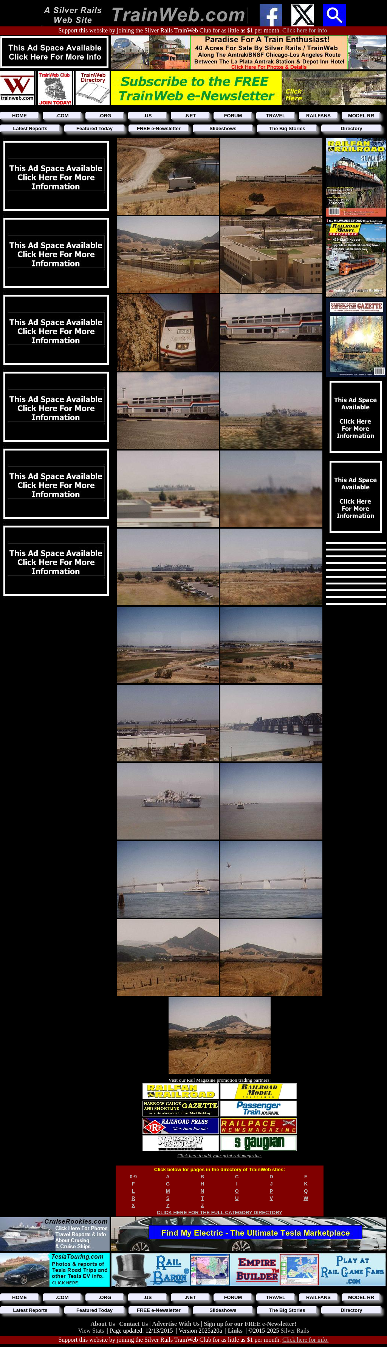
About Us (103, 1324)
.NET (190, 115)
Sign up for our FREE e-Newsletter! (250, 1324)
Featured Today (94, 128)
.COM (62, 115)
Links (235, 1330)
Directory (351, 128)
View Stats (91, 1330)
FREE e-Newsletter (159, 128)
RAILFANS (318, 115)
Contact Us (134, 1324)
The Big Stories (287, 128)
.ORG (105, 115)
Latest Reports (30, 128)
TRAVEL (275, 115)
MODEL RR (361, 115)
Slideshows (223, 128)
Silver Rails (295, 1330)
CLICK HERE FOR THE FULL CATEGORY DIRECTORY (219, 1212)
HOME (19, 115)
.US (148, 115)
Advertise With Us (176, 1324)
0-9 (133, 1176)
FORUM (233, 115)
